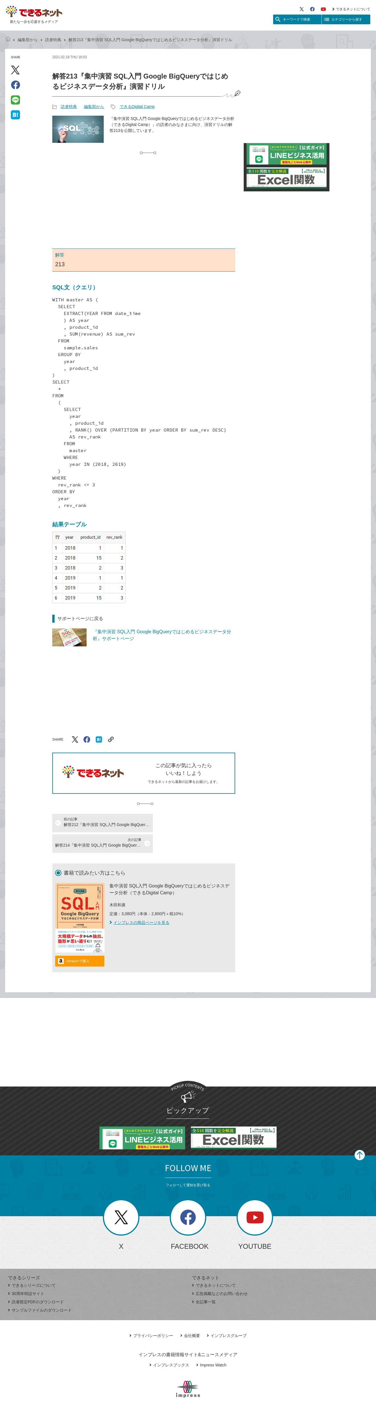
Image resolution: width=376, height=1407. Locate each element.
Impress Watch (211, 1344)
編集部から (28, 39)
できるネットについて (351, 9)
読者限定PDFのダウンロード (36, 1281)
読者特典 (53, 39)
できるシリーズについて (32, 1264)
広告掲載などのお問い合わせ (220, 1273)
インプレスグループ (227, 1315)
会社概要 (190, 1315)
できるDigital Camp (137, 106)
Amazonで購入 (78, 941)
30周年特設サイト (26, 1273)
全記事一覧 (204, 1281)
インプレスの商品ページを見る (139, 902)
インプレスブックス (169, 1344)
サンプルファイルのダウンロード (40, 1289)
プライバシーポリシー (151, 1315)
